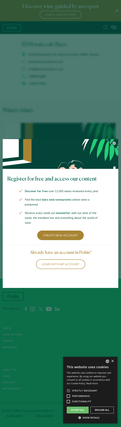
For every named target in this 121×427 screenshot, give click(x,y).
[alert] (90, 390)
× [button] (112, 361)
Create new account (60, 235)
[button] (90, 418)
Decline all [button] (102, 409)
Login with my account (60, 264)
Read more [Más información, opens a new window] (92, 383)
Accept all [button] (77, 409)
